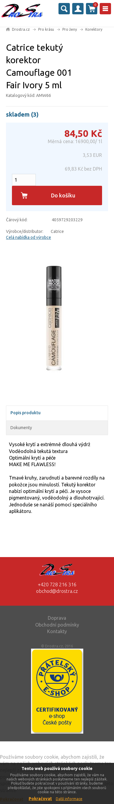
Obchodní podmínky (57, 624)
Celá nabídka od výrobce (28, 237)
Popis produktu (25, 412)
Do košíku (63, 195)
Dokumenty (21, 427)
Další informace (69, 799)
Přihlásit (78, 8)
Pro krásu (46, 29)
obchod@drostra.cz (57, 591)
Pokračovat (40, 798)
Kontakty (57, 631)
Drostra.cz (21, 29)
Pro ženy (69, 29)
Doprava (57, 618)
